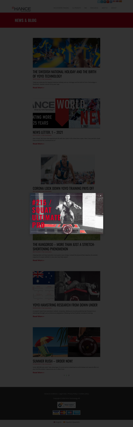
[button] (77, 207)
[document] (66, 213)
